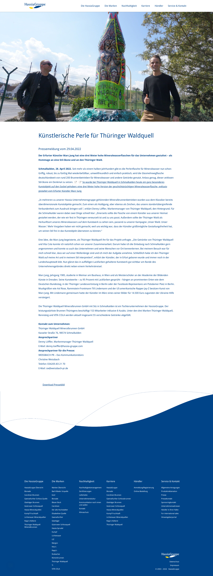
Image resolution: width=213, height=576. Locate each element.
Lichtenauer (56, 536)
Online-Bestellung (141, 491)
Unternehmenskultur (87, 499)
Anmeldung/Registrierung (144, 488)
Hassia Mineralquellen (32, 510)
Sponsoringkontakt (168, 502)
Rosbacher (56, 554)
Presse (163, 495)
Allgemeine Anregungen (170, 488)
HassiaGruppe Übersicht (33, 488)
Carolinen (55, 506)
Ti (52, 565)
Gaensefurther (57, 517)
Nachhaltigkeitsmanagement (90, 488)
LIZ (53, 539)
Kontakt (82, 509)
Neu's (54, 547)
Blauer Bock (56, 502)
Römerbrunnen (58, 558)
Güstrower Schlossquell (33, 506)
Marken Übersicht (59, 488)
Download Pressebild (54, 384)
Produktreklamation (169, 491)
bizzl (53, 495)
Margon (55, 543)
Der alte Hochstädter (60, 510)
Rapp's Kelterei (30, 521)
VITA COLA (56, 569)
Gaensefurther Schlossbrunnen (118, 499)
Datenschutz (174, 562)
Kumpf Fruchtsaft (31, 513)
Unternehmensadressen (170, 506)
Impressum (174, 565)
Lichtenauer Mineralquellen (35, 517)
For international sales (170, 513)
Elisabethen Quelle (59, 513)
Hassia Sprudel (57, 528)
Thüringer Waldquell (60, 561)
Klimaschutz (84, 512)
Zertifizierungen (85, 491)
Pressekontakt (166, 499)
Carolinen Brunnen (31, 495)
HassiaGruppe (111, 488)
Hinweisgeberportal (168, 517)
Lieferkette (83, 495)
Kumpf (54, 532)
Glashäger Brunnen (31, 502)
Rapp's (54, 550)
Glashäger (55, 521)
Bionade (27, 491)
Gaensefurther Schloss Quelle (35, 499)
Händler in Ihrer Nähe (169, 510)
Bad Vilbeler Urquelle (60, 491)
